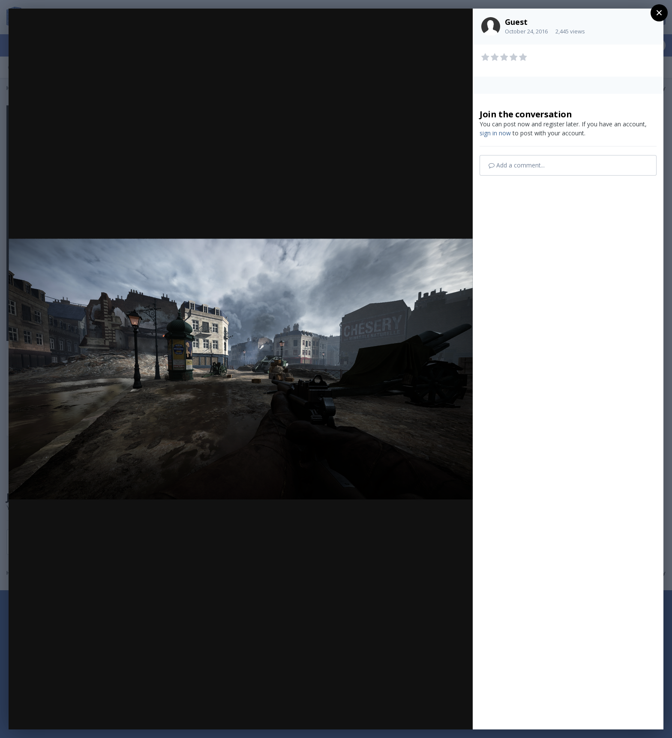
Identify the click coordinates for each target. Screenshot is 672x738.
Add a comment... (517, 165)
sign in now (495, 133)
